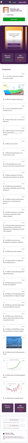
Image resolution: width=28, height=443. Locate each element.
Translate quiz (14, 425)
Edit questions (14, 419)
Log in (14, 2)
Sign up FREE (22, 2)
